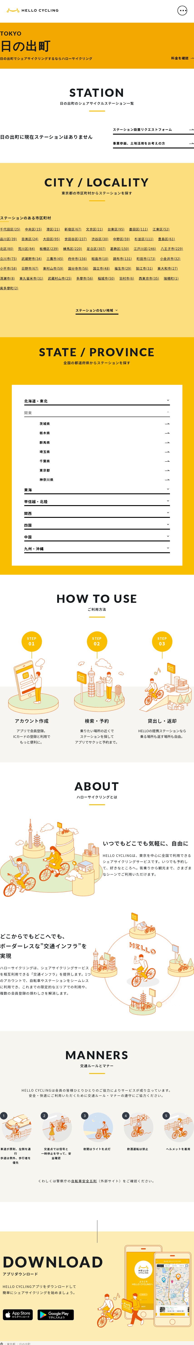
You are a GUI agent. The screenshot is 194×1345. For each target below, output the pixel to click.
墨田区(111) (138, 229)
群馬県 (45, 442)
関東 (28, 412)
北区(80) (7, 248)
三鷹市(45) (55, 258)
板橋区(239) (49, 248)
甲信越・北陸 (36, 501)
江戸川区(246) (145, 248)
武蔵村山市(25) (60, 278)
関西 (28, 513)
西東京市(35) (149, 278)
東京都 (45, 470)
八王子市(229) (172, 248)
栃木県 (45, 433)
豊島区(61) (166, 239)
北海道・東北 (36, 401)
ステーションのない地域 (94, 310)
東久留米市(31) (31, 278)
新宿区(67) (73, 229)
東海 (28, 489)
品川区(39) (8, 239)
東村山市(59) (53, 268)
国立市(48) (101, 268)
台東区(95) (116, 229)
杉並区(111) (144, 239)
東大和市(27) (167, 268)
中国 (28, 537)
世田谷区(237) (76, 239)
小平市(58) (8, 268)
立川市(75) (8, 258)
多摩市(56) (84, 278)
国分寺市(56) (78, 268)
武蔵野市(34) (32, 258)
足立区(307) (96, 248)
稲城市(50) (106, 278)
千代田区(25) (10, 229)
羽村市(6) (126, 278)
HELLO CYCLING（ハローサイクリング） (32, 12)
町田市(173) (146, 258)
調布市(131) (122, 258)
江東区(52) (161, 229)
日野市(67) (30, 268)
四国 (28, 525)
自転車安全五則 (84, 1181)
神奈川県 (47, 479)
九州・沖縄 (34, 548)
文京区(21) (94, 229)
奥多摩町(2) (9, 288)
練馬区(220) (72, 248)
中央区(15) (33, 229)
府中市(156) (77, 258)
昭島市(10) (99, 258)
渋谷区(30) (99, 239)
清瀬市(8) (7, 278)
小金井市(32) (170, 258)
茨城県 (45, 423)
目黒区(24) (30, 239)
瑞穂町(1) (171, 278)
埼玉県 (45, 451)
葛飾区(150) (119, 248)
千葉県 (45, 461)
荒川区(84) (26, 248)
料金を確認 (180, 58)
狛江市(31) (144, 268)
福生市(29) (122, 268)
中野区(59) (121, 239)
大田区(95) (51, 239)
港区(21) (53, 229)
